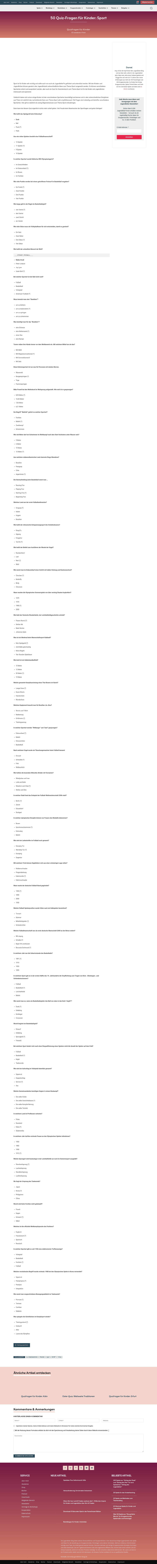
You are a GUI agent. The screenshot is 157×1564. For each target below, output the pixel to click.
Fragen (42, 1357)
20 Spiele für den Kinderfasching (124, 1492)
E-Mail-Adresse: (122, 127)
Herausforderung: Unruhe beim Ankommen (77, 1490)
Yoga (59, 1357)
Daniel (129, 67)
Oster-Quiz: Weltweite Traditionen (78, 1396)
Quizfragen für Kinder (78, 30)
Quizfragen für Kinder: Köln (34, 1396)
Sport (54, 1357)
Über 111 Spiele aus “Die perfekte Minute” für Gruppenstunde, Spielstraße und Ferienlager (124, 1516)
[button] (151, 8)
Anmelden (129, 137)
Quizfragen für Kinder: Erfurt (122, 1396)
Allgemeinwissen (32, 1357)
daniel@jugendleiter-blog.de (77, 1557)
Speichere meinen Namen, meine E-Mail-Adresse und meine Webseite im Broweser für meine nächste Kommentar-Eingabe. (54, 1426)
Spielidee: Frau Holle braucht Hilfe (74, 1480)
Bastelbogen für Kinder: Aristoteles (75, 1522)
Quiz (48, 1357)
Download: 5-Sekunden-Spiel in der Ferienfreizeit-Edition (82, 1511)
